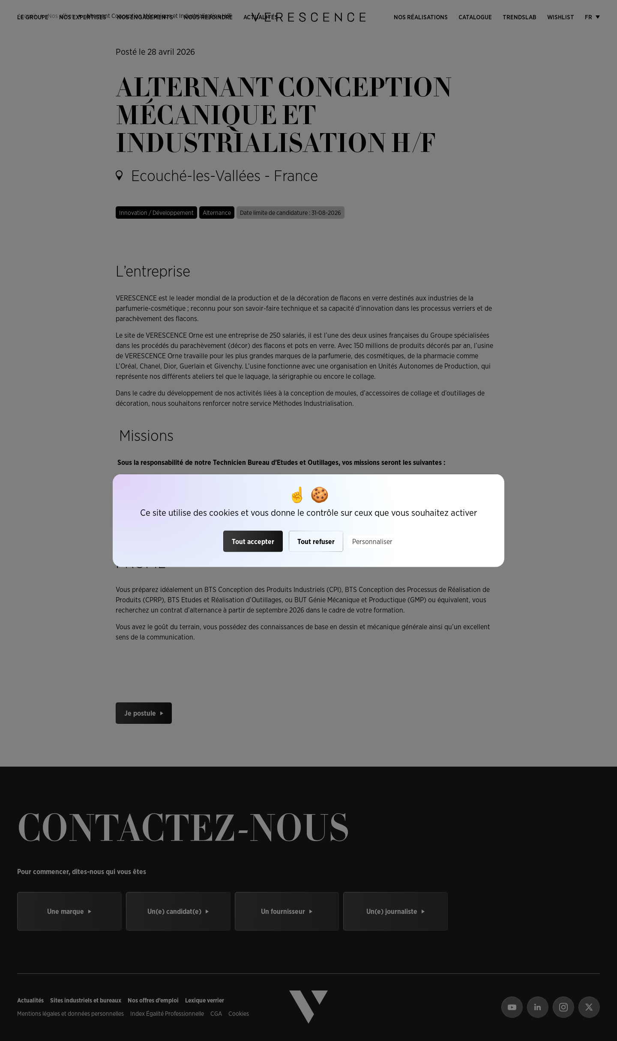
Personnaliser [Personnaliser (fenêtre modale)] (372, 541)
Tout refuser (316, 541)
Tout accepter (253, 541)
